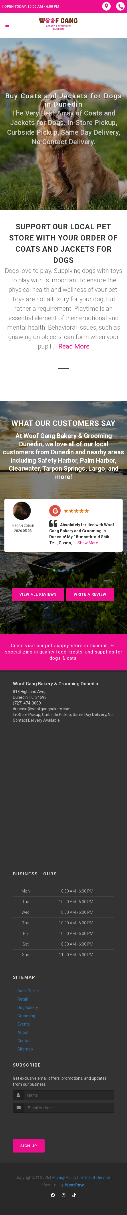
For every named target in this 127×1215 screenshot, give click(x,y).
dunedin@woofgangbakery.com (42, 709)
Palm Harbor (97, 460)
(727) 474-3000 (27, 703)
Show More (88, 543)
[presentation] (43, 1123)
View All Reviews (38, 594)
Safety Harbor (57, 460)
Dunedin (62, 452)
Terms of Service (94, 1177)
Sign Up (28, 1146)
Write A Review (90, 594)
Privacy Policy (64, 1177)
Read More (74, 346)
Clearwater (24, 468)
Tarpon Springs (63, 468)
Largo (96, 468)
